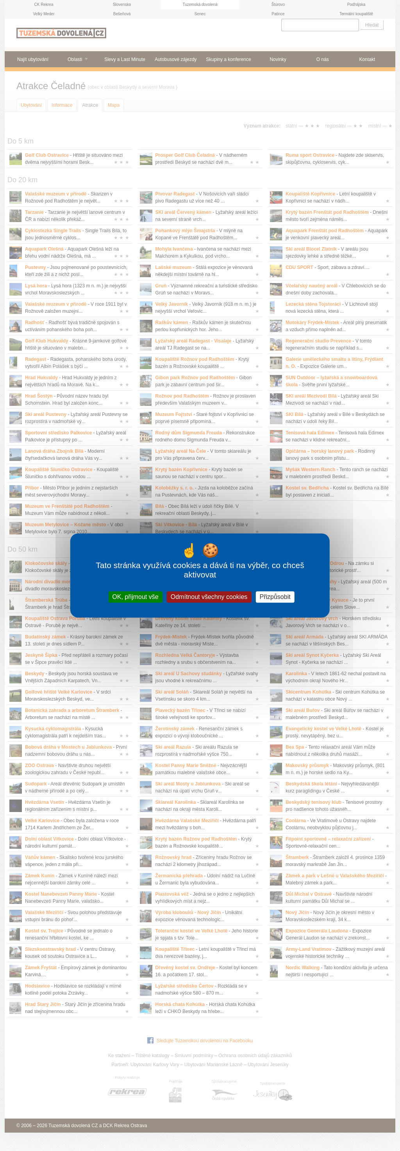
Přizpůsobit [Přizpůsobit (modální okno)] (274, 596)
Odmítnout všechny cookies (209, 596)
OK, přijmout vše (135, 596)
